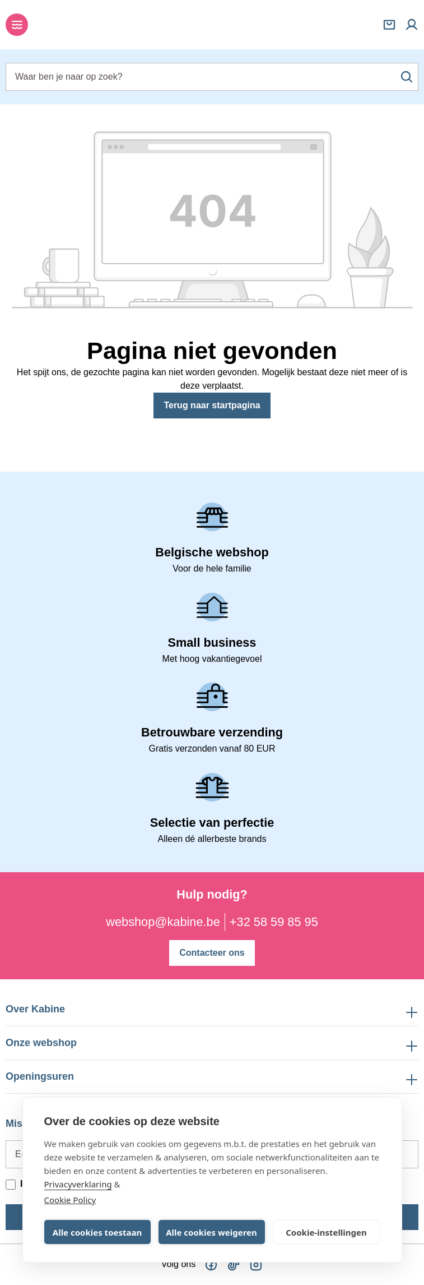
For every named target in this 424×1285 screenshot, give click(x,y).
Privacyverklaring (78, 1184)
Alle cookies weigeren (211, 1232)
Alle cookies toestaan (97, 1232)
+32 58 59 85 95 (274, 922)
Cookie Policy (70, 1199)
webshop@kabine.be (163, 922)
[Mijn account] (411, 24)
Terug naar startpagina (212, 405)
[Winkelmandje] (389, 24)
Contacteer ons (211, 952)
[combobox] (212, 77)
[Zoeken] (406, 76)
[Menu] (17, 24)
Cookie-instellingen (326, 1232)
